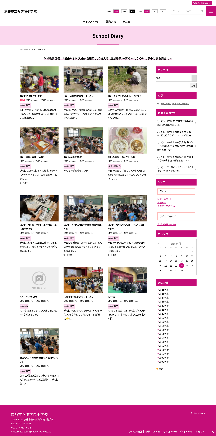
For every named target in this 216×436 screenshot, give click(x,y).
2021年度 (164, 309)
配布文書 (111, 21)
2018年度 (164, 321)
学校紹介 (161, 202)
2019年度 (164, 317)
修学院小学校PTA (166, 205)
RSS (161, 369)
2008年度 (164, 361)
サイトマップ (199, 413)
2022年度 (164, 305)
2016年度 (164, 329)
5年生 (168, 103)
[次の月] (193, 243)
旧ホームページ (164, 198)
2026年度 (164, 289)
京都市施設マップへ (166, 224)
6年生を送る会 (183, 103)
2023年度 (164, 301)
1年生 (25, 183)
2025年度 (164, 293)
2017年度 (164, 325)
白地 (124, 11)
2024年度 (164, 297)
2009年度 (164, 357)
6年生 (69, 254)
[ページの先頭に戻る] (212, 432)
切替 (193, 85)
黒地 (132, 11)
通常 (116, 11)
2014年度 (164, 337)
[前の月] (158, 243)
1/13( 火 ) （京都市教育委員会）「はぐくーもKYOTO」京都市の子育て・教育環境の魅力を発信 (175, 146)
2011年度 (164, 349)
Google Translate (202, 2)
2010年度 (164, 353)
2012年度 (164, 345)
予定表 (126, 21)
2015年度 (164, 333)
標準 (146, 11)
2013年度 (164, 341)
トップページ (93, 21)
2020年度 (164, 313)
